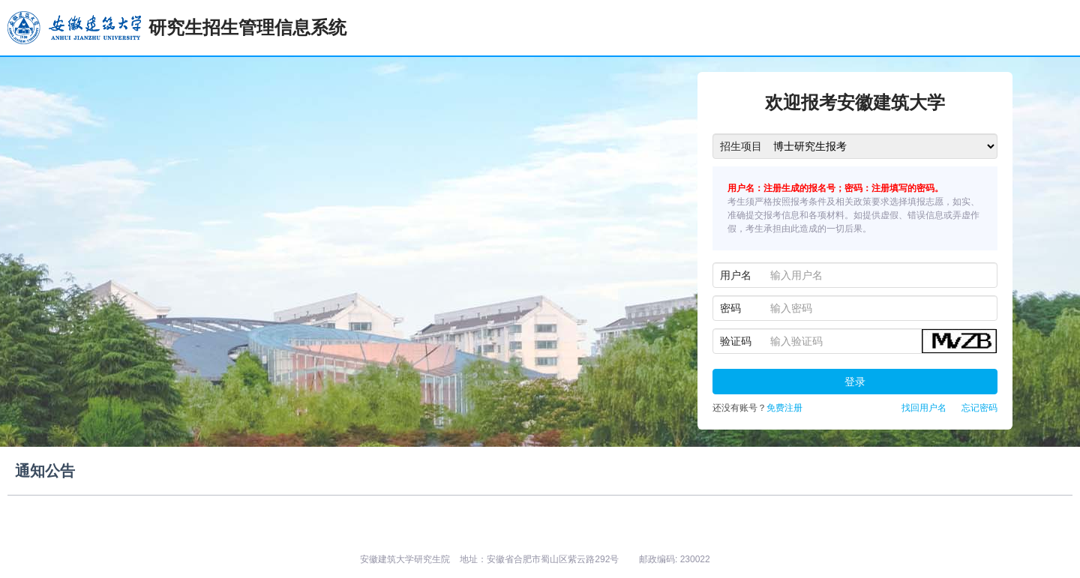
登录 (855, 382)
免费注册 (784, 408)
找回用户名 (924, 408)
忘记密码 (980, 408)
